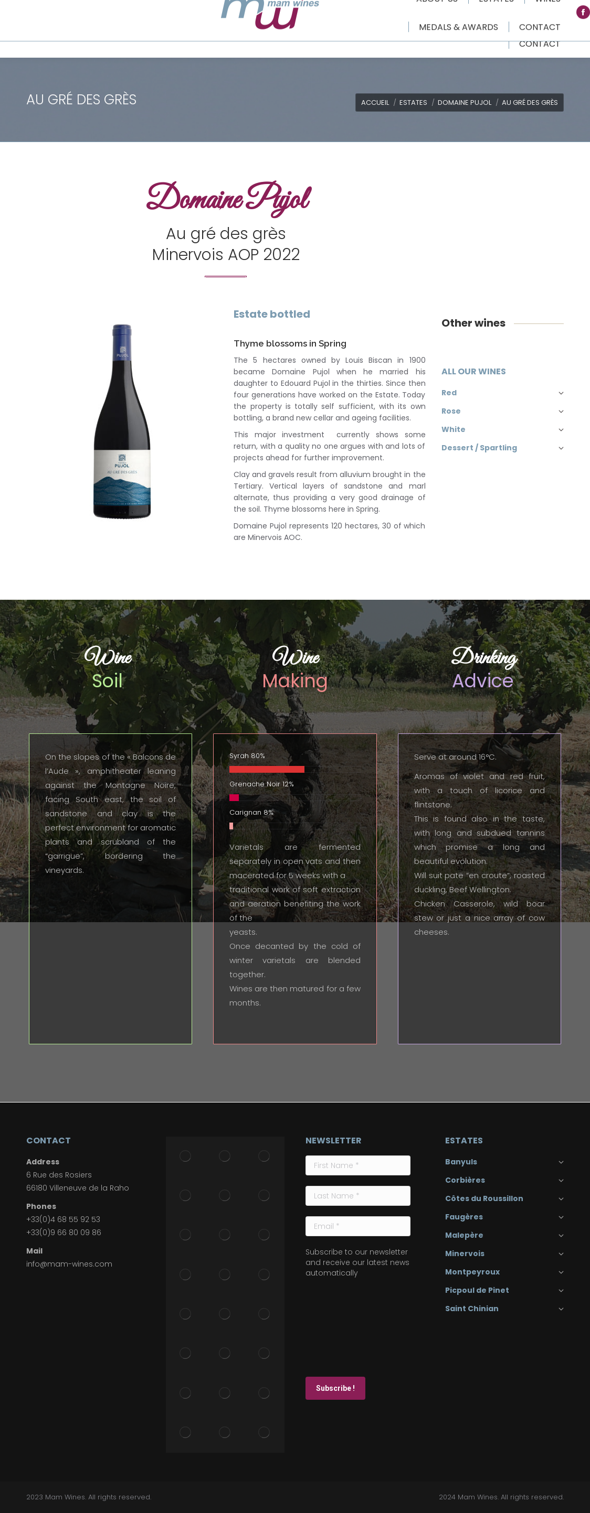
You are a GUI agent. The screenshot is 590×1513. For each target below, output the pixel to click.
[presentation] (348, 1326)
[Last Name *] (357, 1196)
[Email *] (357, 1226)
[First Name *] (357, 1165)
